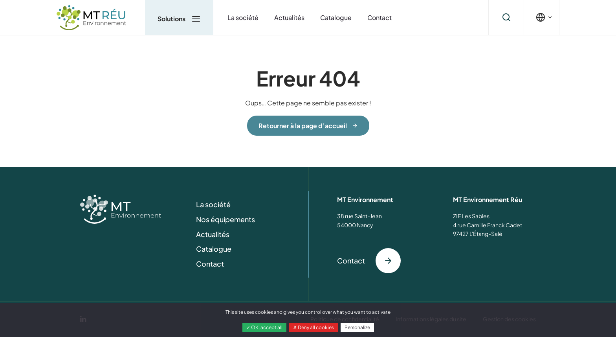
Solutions (179, 18)
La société (242, 17)
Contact (379, 17)
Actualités (289, 17)
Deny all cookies (313, 327)
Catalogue (336, 17)
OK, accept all (264, 327)
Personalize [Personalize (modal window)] (357, 327)
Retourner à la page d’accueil (302, 126)
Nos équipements (225, 219)
